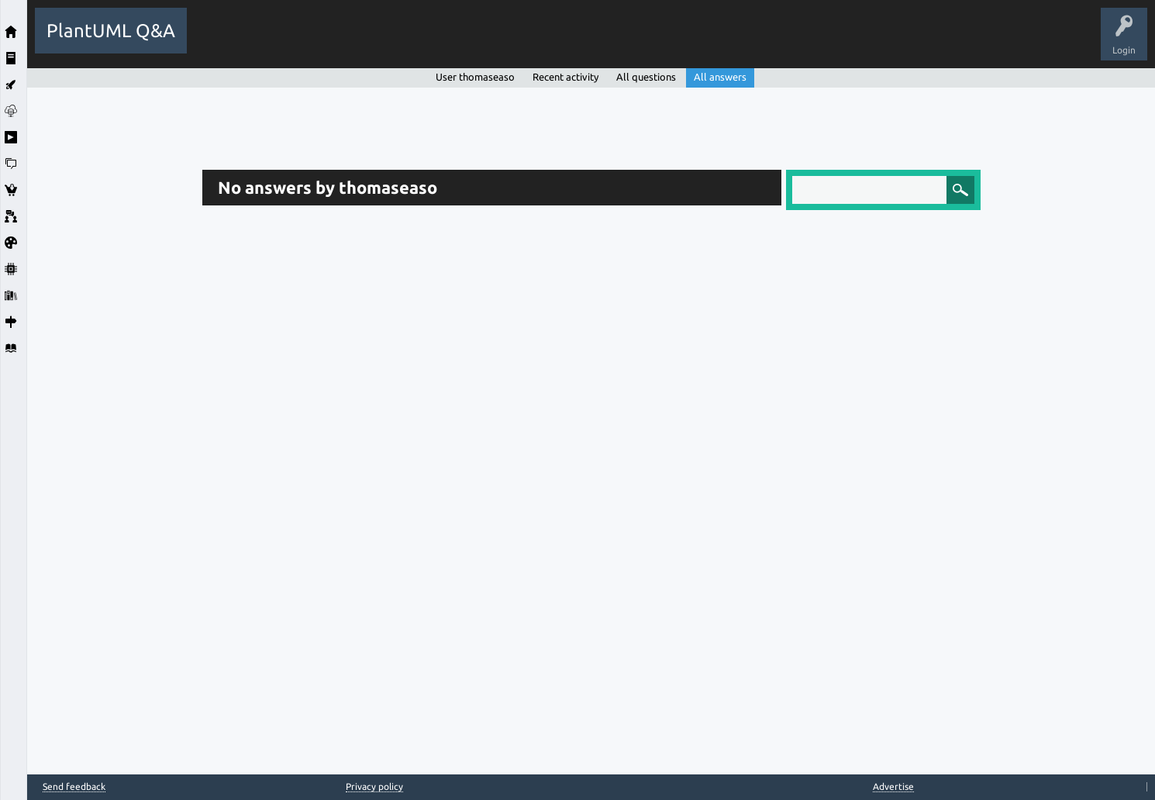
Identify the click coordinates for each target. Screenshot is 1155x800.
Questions (283, 42)
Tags (456, 42)
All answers (720, 76)
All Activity (222, 42)
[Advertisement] (111, 320)
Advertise (893, 786)
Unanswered (396, 42)
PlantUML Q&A (111, 30)
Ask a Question (569, 42)
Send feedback (74, 786)
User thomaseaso (475, 76)
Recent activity (565, 76)
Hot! (337, 42)
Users (504, 42)
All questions (646, 76)
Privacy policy (374, 786)
